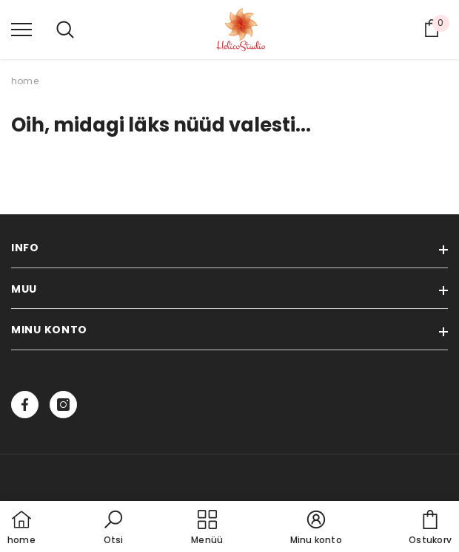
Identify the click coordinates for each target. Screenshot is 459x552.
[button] (113, 528)
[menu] (21, 28)
